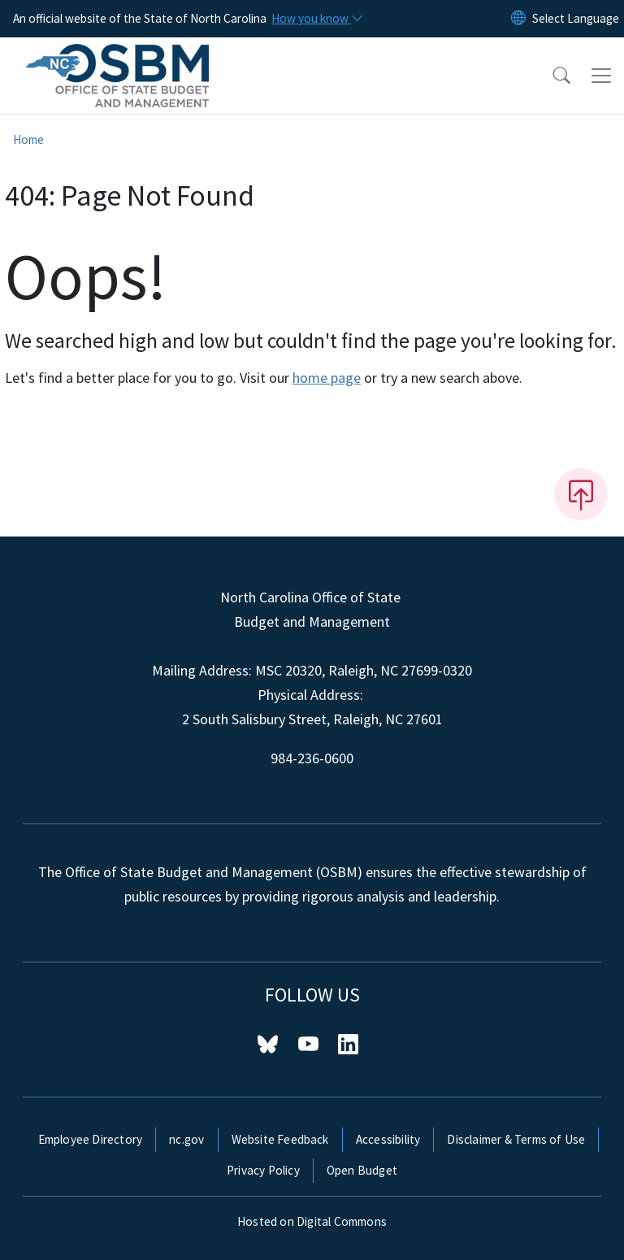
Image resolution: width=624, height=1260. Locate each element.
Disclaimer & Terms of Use (516, 1139)
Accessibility (388, 1139)
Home (28, 139)
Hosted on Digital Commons (312, 1221)
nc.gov (186, 1139)
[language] (575, 19)
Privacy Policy (263, 1170)
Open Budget (362, 1170)
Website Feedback (280, 1139)
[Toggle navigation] (601, 75)
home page (326, 377)
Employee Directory (90, 1139)
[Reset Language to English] (518, 19)
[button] (550, 75)
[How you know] (316, 19)
